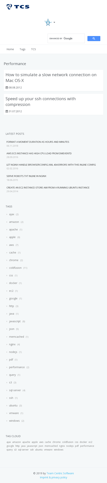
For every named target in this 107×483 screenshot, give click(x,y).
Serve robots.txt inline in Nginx (26, 176)
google (13, 298)
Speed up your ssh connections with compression (41, 101)
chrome (13, 260)
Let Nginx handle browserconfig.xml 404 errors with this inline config (51, 164)
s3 (10, 382)
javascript (14, 321)
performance (16, 367)
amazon (14, 222)
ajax (11, 214)
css (11, 275)
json (11, 329)
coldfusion (15, 267)
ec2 (11, 291)
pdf (11, 359)
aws (11, 245)
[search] (65, 38)
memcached (16, 336)
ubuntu (13, 405)
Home (10, 49)
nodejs (13, 352)
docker (13, 283)
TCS (33, 49)
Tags (22, 49)
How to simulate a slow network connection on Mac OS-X (51, 77)
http (11, 306)
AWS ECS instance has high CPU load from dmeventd (39, 153)
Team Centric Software (60, 473)
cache (12, 252)
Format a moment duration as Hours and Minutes (38, 141)
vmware (14, 413)
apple (12, 237)
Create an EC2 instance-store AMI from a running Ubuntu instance (48, 187)
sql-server (15, 390)
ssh (11, 398)
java (11, 313)
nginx (12, 344)
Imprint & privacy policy (53, 477)
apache (13, 229)
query (12, 375)
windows (14, 420)
